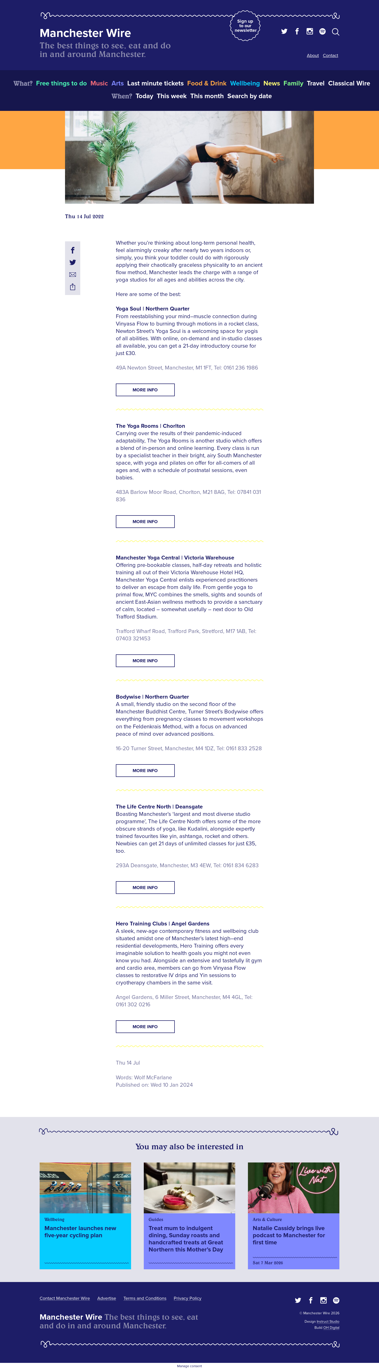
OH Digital (331, 1327)
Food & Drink (207, 83)
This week (172, 96)
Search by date (249, 96)
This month (207, 96)
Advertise (106, 1298)
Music (99, 83)
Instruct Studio (328, 1321)
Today (144, 96)
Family (293, 83)
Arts (118, 83)
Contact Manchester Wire (65, 1298)
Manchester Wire (85, 33)
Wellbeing (245, 83)
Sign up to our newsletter (246, 25)
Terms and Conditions (144, 1298)
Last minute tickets (155, 83)
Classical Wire (349, 83)
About (313, 55)
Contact (330, 55)
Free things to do (61, 83)
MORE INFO (145, 390)
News (271, 83)
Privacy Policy (187, 1298)
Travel (316, 83)
